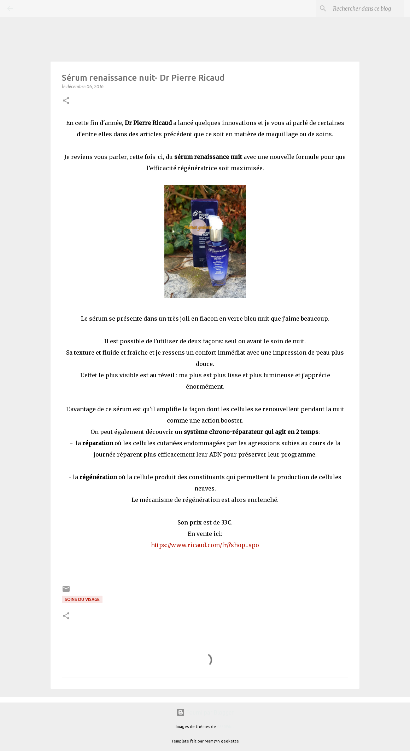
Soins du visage (82, 599)
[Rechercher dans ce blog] (367, 8)
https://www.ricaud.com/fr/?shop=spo (205, 545)
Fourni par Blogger (205, 712)
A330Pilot (225, 726)
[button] (66, 101)
